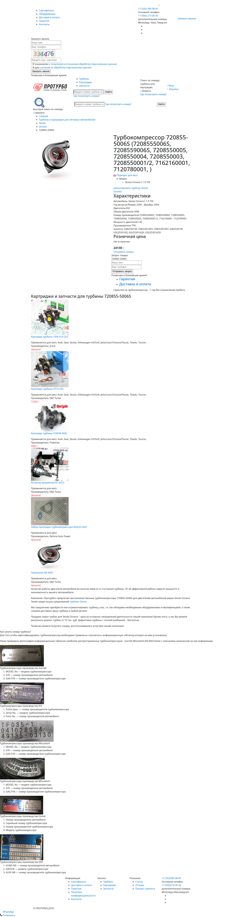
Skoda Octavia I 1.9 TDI (137, 182)
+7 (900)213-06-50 (171, 885)
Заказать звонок (185, 18)
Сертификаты (46, 10)
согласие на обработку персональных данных (66, 67)
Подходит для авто (127, 175)
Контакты (44, 24)
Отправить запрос (124, 251)
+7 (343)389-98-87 (171, 878)
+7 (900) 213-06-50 (148, 5)
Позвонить (7, 915)
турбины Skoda (78, 601)
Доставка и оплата (49, 17)
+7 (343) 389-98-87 (148, 8)
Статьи (139, 881)
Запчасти (84, 85)
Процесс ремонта (145, 888)
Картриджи (85, 82)
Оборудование (47, 13)
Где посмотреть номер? (86, 95)
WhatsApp (7, 911)
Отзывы (139, 885)
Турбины (84, 78)
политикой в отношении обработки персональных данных (84, 64)
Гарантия (44, 20)
